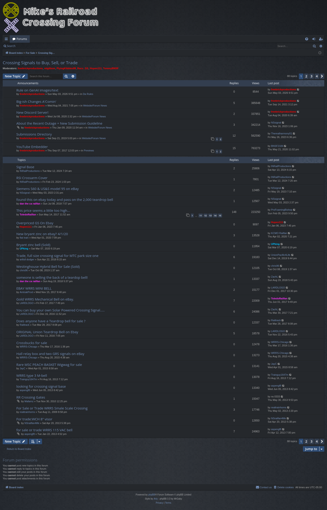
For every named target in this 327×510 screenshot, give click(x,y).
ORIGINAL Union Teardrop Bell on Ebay (47, 332)
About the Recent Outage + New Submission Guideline (59, 123)
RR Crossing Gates (30, 397)
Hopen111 (96, 68)
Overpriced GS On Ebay (34, 223)
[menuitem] (306, 39)
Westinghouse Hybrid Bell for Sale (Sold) (48, 266)
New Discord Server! (32, 112)
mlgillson (49, 68)
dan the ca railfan (30, 203)
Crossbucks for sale (31, 342)
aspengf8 (25, 390)
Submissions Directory (34, 134)
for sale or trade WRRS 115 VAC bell (44, 430)
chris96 (24, 270)
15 (220, 215)
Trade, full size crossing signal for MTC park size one (57, 255)
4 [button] (317, 76)
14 (215, 215)
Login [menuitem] (314, 40)
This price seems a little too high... (43, 210)
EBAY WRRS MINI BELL (34, 288)
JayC (22, 368)
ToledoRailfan (28, 214)
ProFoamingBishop (281, 209)
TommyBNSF (111, 68)
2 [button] (306, 76)
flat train (24, 237)
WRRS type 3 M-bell (31, 375)
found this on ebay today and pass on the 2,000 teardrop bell (64, 199)
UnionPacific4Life (280, 255)
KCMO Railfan (279, 233)
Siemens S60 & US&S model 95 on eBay (47, 188)
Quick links (7, 40)
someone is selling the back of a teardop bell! (52, 277)
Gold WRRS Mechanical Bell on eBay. (45, 299)
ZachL (274, 276)
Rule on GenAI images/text (37, 90)
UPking (24, 248)
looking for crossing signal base (41, 386)
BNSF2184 (277, 146)
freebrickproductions (30, 68)
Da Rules (88, 94)
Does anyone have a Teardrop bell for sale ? (50, 321)
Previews (89, 150)
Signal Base (25, 167)
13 (210, 215)
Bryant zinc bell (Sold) (33, 244)
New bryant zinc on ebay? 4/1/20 (42, 234)
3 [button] (311, 76)
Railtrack (25, 324)
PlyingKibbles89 (66, 68)
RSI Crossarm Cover (31, 177)
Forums (22, 39)
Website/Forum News (95, 105)
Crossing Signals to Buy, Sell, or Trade (40, 63)
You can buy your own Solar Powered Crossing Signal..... (60, 310)
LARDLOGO (278, 287)
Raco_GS (82, 68)
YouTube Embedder (32, 146)
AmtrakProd (26, 292)
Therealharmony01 (281, 133)
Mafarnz (29, 401)
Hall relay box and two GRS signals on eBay (50, 353)
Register (40, 46)
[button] (322, 76)
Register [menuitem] (321, 40)
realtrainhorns (27, 412)
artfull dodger (27, 259)
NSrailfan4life (32, 423)
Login (25, 46)
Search (11, 46)
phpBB (151, 494)
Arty (156, 499)
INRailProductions (30, 171)
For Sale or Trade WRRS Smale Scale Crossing (52, 408)
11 (200, 215)
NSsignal (276, 122)
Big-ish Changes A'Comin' (36, 101)
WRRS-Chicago (28, 346)
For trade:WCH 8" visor (34, 419)
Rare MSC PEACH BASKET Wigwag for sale (49, 364)
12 (205, 215)
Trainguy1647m (28, 379)
